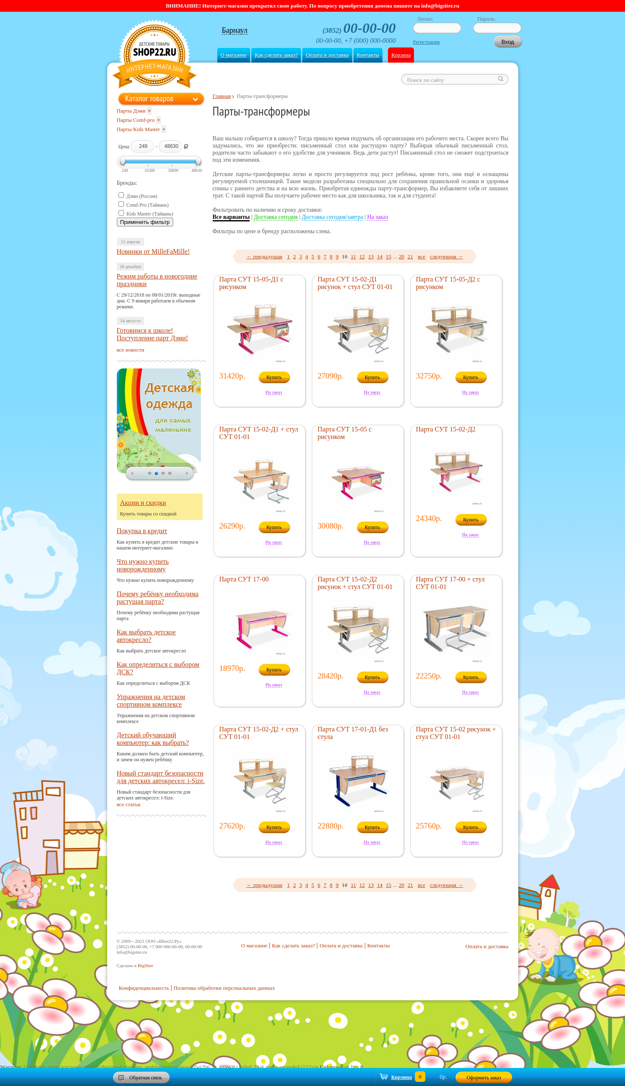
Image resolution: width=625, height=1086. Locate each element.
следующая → (446, 256)
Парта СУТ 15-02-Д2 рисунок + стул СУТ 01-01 (355, 583)
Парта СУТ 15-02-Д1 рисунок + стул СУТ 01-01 (355, 283)
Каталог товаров (149, 98)
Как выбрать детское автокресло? (146, 635)
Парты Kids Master (138, 129)
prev (132, 474)
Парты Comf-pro (136, 120)
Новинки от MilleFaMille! (153, 251)
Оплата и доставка (327, 55)
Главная (222, 96)
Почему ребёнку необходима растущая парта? (158, 597)
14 (379, 256)
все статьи (129, 804)
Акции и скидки (143, 502)
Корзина (401, 55)
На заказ (377, 217)
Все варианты (231, 217)
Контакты (368, 55)
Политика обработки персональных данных (224, 988)
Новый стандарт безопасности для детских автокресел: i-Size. (161, 777)
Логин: (425, 19)
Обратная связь (145, 1078)
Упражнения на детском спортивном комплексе (151, 700)
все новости (131, 350)
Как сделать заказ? (276, 55)
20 (401, 256)
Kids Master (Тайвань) (150, 214)
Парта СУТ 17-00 (244, 579)
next (187, 474)
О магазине (234, 55)
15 (388, 256)
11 (353, 256)
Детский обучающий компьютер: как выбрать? (153, 738)
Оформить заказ (484, 1078)
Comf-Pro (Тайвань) (148, 205)
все (421, 256)
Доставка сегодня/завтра (332, 217)
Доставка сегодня (276, 217)
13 (371, 256)
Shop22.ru (154, 55)
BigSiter (145, 965)
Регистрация (426, 42)
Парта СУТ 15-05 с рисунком (345, 433)
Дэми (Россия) (142, 196)
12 (362, 256)
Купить (274, 377)
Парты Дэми (131, 111)
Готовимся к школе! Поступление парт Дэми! (152, 334)
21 (410, 256)
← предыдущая (264, 256)
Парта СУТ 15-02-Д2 (446, 429)
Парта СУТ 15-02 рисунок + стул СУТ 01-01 (456, 733)
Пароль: (486, 19)
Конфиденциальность (144, 988)
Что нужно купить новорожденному (143, 565)
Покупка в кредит (142, 530)
